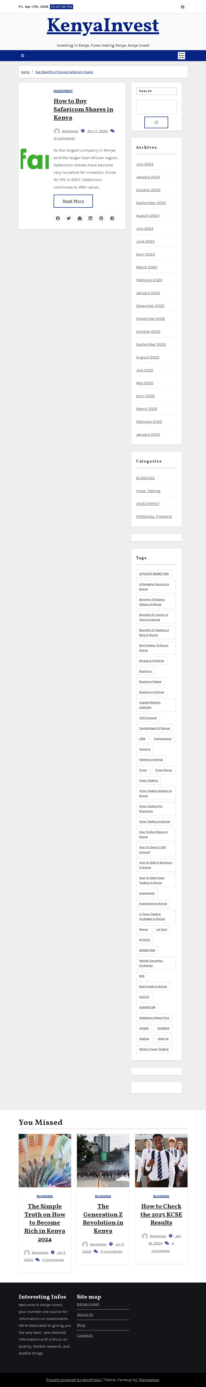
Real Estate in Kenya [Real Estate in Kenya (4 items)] (153, 986)
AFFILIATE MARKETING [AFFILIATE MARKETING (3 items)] (154, 573)
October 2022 (148, 331)
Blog (81, 1325)
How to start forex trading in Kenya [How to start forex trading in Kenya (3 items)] (152, 880)
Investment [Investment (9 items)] (147, 893)
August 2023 (147, 215)
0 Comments (53, 1260)
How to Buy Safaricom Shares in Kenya (83, 109)
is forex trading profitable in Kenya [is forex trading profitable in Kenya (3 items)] (152, 916)
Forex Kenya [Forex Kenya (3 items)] (163, 770)
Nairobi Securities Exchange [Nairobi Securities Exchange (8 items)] (151, 963)
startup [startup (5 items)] (144, 1038)
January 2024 (148, 177)
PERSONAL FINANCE (154, 516)
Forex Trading (148, 490)
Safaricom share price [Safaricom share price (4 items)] (154, 1017)
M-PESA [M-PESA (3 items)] (144, 940)
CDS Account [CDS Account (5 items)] (148, 717)
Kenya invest (88, 1304)
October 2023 (148, 190)
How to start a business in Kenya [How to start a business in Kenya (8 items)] (155, 865)
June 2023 (145, 241)
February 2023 (149, 280)
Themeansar (148, 1380)
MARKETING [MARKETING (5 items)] (147, 950)
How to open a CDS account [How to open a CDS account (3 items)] (152, 850)
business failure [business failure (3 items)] (150, 681)
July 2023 (145, 228)
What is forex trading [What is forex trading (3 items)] (154, 1049)
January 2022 (148, 434)
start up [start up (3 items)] (163, 1038)
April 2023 (145, 254)
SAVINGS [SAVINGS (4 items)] (163, 1028)
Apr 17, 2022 (97, 131)
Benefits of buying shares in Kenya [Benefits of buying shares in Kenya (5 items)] (152, 602)
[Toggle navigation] (181, 55)
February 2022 (149, 421)
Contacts (85, 1335)
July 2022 (145, 370)
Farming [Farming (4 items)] (144, 749)
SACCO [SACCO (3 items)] (144, 997)
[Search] (156, 122)
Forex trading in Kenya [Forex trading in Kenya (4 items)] (154, 821)
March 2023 (146, 267)
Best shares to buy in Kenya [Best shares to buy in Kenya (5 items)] (153, 648)
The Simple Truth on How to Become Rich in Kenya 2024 (44, 1223)
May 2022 (145, 383)
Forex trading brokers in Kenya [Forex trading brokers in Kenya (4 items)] (155, 793)
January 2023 (148, 293)
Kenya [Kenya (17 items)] (143, 929)
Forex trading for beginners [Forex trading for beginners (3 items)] (151, 809)
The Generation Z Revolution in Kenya (103, 1218)
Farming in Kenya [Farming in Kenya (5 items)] (151, 759)
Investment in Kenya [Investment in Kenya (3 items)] (153, 903)
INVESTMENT (63, 91)
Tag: (64, 72)
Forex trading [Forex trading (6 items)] (148, 780)
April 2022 (145, 396)
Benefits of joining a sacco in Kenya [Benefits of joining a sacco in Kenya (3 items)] (153, 617)
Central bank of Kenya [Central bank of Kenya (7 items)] (154, 728)
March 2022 (146, 408)
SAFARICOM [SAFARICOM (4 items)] (147, 1007)
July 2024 (145, 164)
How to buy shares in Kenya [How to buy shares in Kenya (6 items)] (153, 834)
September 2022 (151, 344)
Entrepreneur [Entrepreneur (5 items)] (163, 738)
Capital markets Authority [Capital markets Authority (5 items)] (150, 705)
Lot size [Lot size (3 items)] (161, 929)
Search (145, 91)
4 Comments (64, 138)
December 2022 (150, 305)
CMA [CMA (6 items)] (142, 738)
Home (25, 72)
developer (66, 131)
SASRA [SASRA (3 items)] (144, 1028)
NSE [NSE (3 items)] (142, 976)
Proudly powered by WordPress (74, 1380)
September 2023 (151, 202)
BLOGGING (145, 478)
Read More (73, 201)
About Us (85, 1314)
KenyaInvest (103, 26)
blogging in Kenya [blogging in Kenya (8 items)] (151, 660)
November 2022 (150, 318)
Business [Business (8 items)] (145, 671)
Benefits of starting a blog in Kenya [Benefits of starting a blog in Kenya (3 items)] (154, 632)
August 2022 (147, 357)
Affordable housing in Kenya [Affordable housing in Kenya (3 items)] (154, 586)
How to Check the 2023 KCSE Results (161, 1214)
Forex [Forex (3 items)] (143, 770)
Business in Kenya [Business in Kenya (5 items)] (151, 692)
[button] (22, 55)
